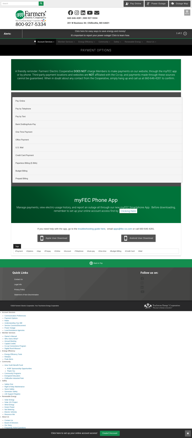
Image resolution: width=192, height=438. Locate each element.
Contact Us (18, 279)
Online (57, 251)
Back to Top (98, 263)
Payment (19, 251)
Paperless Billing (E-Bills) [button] (26, 163)
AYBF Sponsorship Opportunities (19, 369)
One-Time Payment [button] (24, 132)
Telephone (79, 251)
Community (104, 42)
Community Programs (12, 373)
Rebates (7, 357)
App (39, 251)
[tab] (97, 101)
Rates (6, 321)
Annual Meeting (10, 341)
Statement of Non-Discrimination (26, 295)
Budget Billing (116, 251)
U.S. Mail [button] (19, 147)
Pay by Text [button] (20, 116)
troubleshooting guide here (91, 229)
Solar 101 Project (10, 402)
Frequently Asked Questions (15, 428)
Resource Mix (9, 414)
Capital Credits (10, 344)
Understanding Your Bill (13, 323)
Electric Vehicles (10, 412)
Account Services (46, 42)
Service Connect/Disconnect (15, 325)
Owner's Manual (10, 336)
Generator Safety (10, 391)
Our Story (8, 425)
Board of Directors (11, 423)
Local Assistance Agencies (14, 330)
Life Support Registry (12, 394)
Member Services (66, 42)
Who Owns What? (11, 339)
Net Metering (9, 410)
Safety (117, 42)
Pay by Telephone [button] (23, 109)
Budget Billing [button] (21, 171)
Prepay (48, 251)
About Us (151, 42)
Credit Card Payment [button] (25, 155)
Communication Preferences (15, 316)
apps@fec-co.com (122, 229)
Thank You (11, 371)
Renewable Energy (134, 42)
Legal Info (18, 284)
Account (68, 251)
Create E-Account (109, 433)
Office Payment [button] (22, 140)
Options (30, 251)
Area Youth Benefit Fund (13, 365)
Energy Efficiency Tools (13, 354)
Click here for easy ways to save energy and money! (100, 31)
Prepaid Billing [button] (22, 179)
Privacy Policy (19, 290)
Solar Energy (9, 400)
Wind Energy (9, 405)
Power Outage (9, 328)
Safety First (8, 384)
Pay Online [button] (20, 101)
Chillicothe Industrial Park (14, 378)
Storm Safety (9, 389)
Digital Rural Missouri (12, 348)
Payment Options (10, 318)
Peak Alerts (8, 359)
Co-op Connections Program (15, 346)
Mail (140, 251)
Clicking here (128, 210)
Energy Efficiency (86, 42)
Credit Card (130, 251)
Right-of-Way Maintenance (14, 387)
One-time (102, 251)
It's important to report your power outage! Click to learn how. (100, 35)
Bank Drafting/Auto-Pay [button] (26, 124)
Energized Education (12, 376)
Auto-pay (91, 251)
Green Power (9, 407)
